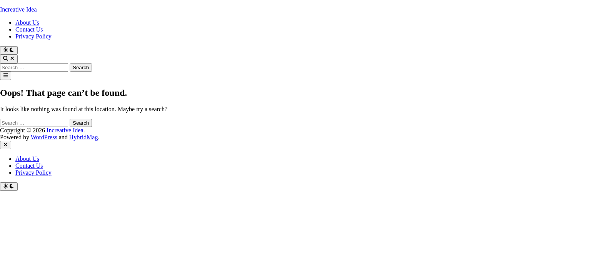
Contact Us (29, 29)
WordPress (44, 137)
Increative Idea (18, 9)
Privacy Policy (33, 36)
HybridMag (83, 137)
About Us (27, 22)
